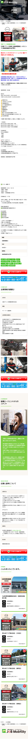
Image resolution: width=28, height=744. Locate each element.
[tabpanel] (14, 34)
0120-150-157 (16, 530)
